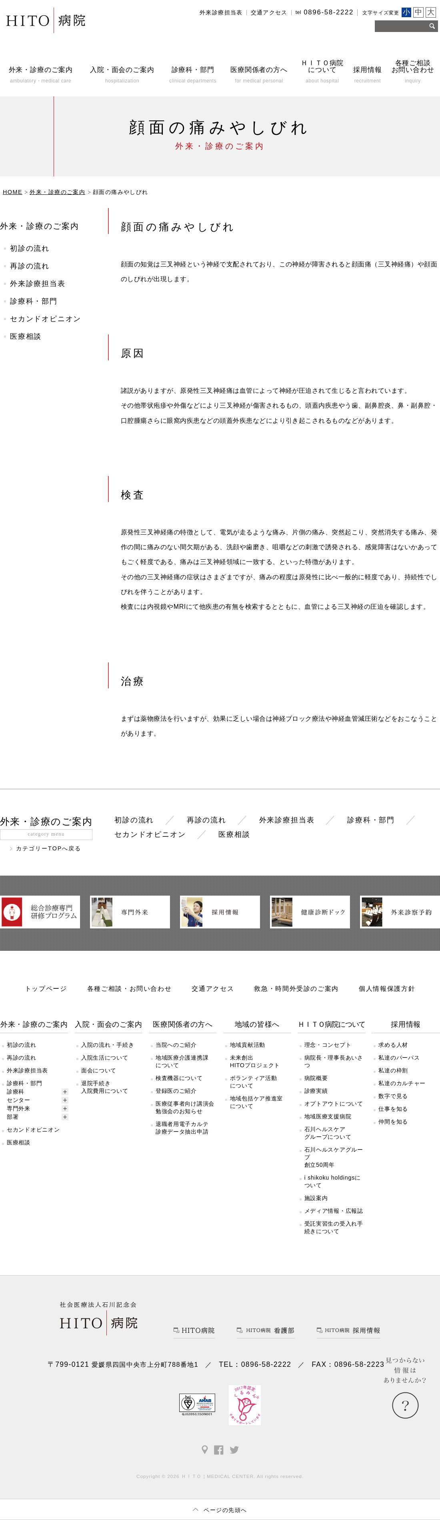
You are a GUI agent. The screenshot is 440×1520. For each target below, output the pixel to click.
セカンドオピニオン (45, 319)
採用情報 (406, 1024)
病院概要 (316, 1078)
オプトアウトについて (333, 1103)
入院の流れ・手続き (107, 1045)
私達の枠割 (393, 1070)
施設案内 (316, 1198)
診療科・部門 (34, 301)
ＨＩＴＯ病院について (331, 1024)
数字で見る (393, 1096)
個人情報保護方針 (387, 988)
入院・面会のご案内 (108, 1024)
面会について (98, 1070)
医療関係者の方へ (183, 1024)
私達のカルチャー (402, 1083)
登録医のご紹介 (176, 1091)
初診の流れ (30, 248)
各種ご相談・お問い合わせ (129, 988)
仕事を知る (393, 1109)
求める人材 (393, 1045)
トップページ (46, 988)
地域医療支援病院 (328, 1116)
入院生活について (104, 1057)
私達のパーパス (399, 1057)
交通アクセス (269, 13)
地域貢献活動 (247, 1045)
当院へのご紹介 (176, 1045)
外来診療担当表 (221, 13)
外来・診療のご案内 (39, 226)
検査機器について (179, 1078)
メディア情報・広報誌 (333, 1211)
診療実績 (316, 1091)
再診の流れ (30, 266)
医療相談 (26, 336)
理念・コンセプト (328, 1045)
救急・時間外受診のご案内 (296, 988)
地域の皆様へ (257, 1024)
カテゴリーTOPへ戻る (49, 848)
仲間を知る (393, 1121)
